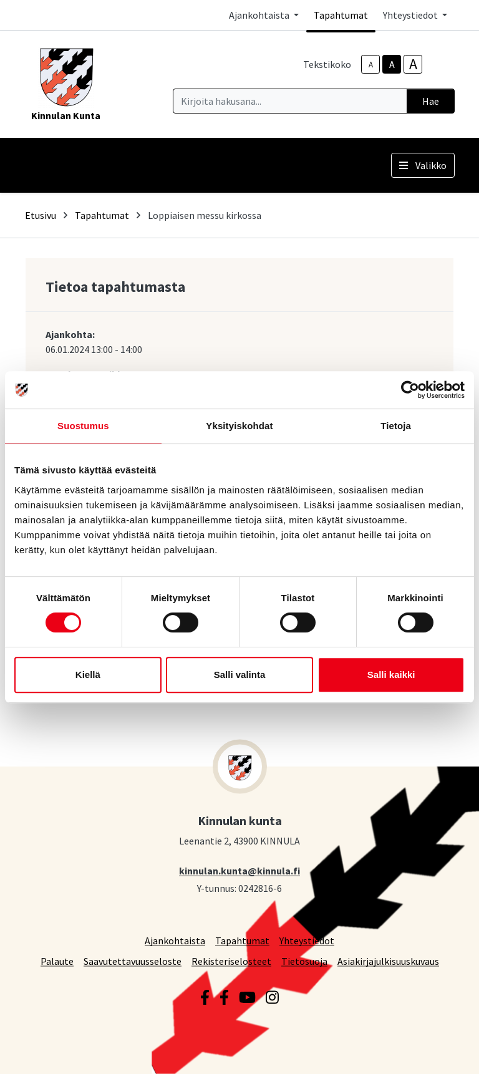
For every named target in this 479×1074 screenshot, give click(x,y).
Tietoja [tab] (395, 425)
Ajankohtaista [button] (260, 15)
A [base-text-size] (392, 64)
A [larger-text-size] (413, 64)
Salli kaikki (391, 674)
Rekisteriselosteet (231, 961)
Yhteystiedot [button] (411, 15)
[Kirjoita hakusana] (290, 101)
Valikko (423, 165)
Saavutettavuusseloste (132, 961)
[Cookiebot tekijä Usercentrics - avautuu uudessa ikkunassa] (410, 389)
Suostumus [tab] (83, 425)
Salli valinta (240, 674)
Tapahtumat (341, 15)
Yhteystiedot (306, 940)
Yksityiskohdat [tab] (239, 425)
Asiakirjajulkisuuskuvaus (388, 961)
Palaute (57, 961)
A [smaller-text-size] (371, 64)
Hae (430, 101)
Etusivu (40, 215)
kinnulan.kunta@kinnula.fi (239, 870)
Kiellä (87, 674)
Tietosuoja (304, 961)
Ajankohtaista (175, 940)
